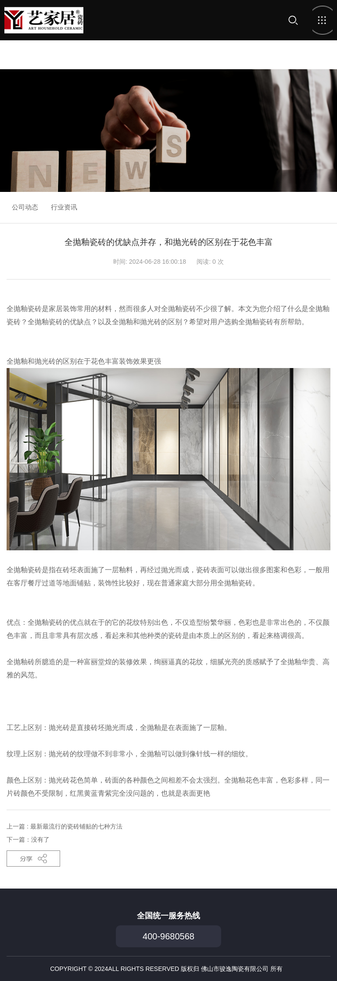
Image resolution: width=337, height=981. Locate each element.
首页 (43, 20)
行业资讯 (64, 207)
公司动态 (25, 207)
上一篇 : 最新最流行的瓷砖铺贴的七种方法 (64, 826)
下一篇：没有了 (28, 839)
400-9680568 (168, 936)
